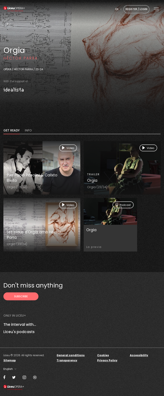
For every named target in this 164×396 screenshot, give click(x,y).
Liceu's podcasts (19, 331)
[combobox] (118, 9)
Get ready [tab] (11, 130)
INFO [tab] (28, 130)
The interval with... (19, 324)
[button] (156, 9)
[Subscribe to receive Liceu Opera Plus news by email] (20, 296)
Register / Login (136, 9)
